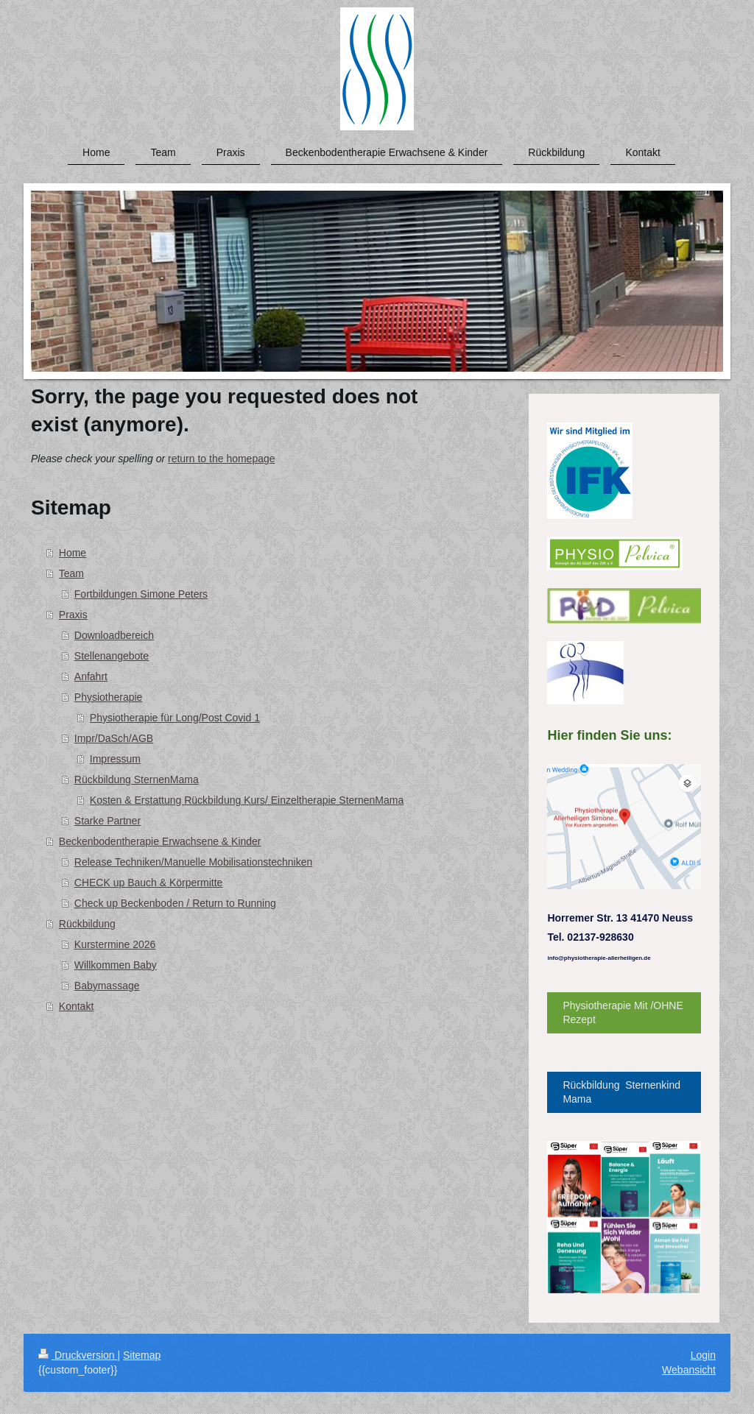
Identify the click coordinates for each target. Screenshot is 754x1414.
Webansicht (689, 1370)
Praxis (73, 615)
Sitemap (142, 1355)
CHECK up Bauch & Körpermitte (148, 882)
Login (703, 1355)
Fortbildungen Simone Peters (141, 594)
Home (72, 553)
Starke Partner (107, 821)
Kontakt (76, 1006)
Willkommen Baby (115, 965)
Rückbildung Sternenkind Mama (621, 1092)
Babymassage (107, 985)
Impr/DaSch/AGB (113, 738)
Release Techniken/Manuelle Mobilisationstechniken (193, 862)
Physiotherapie (108, 697)
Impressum (115, 759)
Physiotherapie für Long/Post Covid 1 (175, 718)
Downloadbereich (114, 635)
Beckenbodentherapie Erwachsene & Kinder (160, 841)
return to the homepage (221, 458)
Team (71, 573)
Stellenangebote (111, 656)
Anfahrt (91, 676)
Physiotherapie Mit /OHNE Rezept (623, 1012)
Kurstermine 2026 (115, 944)
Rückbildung (87, 924)
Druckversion (77, 1355)
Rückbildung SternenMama (136, 779)
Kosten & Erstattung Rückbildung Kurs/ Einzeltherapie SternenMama (247, 800)
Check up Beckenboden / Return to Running (175, 903)
